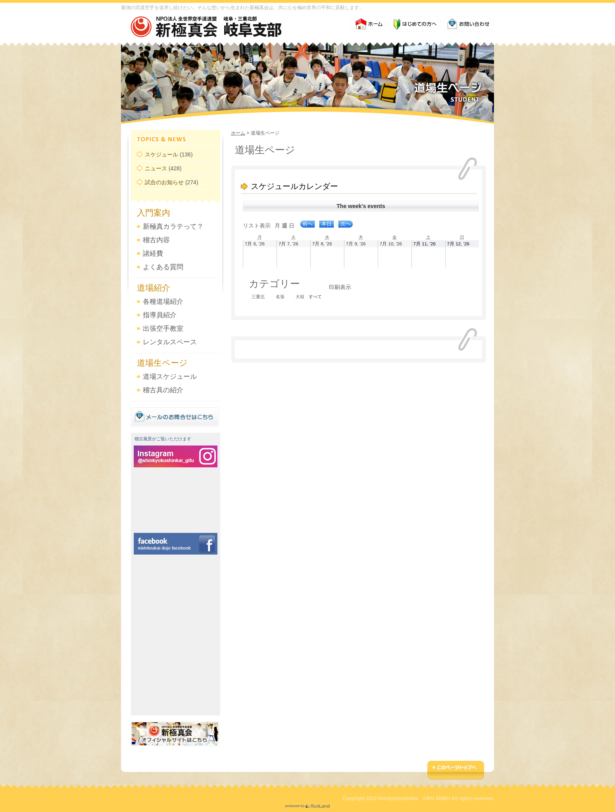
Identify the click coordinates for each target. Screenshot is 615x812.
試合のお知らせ (164, 182)
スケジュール (161, 154)
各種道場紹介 (163, 301)
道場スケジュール (170, 376)
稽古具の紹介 (163, 390)
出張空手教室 (163, 328)
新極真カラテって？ (173, 226)
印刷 (340, 287)
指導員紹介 (160, 315)
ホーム (238, 133)
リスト (257, 225)
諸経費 (153, 253)
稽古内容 (156, 240)
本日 (326, 224)
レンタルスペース (170, 342)
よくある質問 (163, 267)
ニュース (156, 168)
